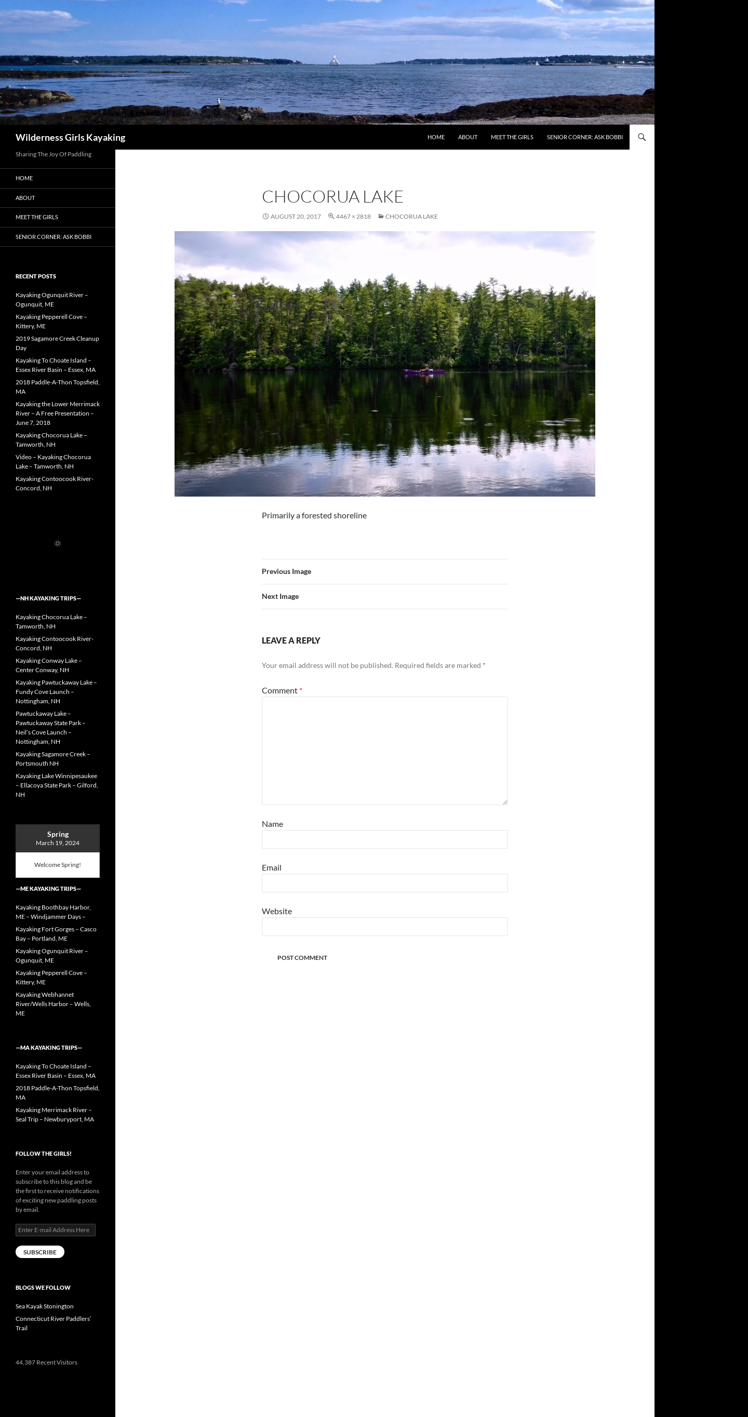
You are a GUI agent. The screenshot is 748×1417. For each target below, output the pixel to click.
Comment (282, 690)
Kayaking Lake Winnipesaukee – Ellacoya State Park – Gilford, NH (57, 785)
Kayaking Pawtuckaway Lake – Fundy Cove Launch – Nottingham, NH (56, 691)
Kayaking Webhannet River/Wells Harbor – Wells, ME (53, 1004)
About (467, 136)
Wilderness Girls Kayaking (70, 137)
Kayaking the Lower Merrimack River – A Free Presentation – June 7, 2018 (58, 413)
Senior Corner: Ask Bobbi (585, 136)
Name (272, 823)
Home (436, 136)
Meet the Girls (512, 136)
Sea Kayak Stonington (45, 1306)
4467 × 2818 (353, 216)
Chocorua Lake (411, 216)
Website (277, 911)
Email (272, 867)
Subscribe (40, 1252)
